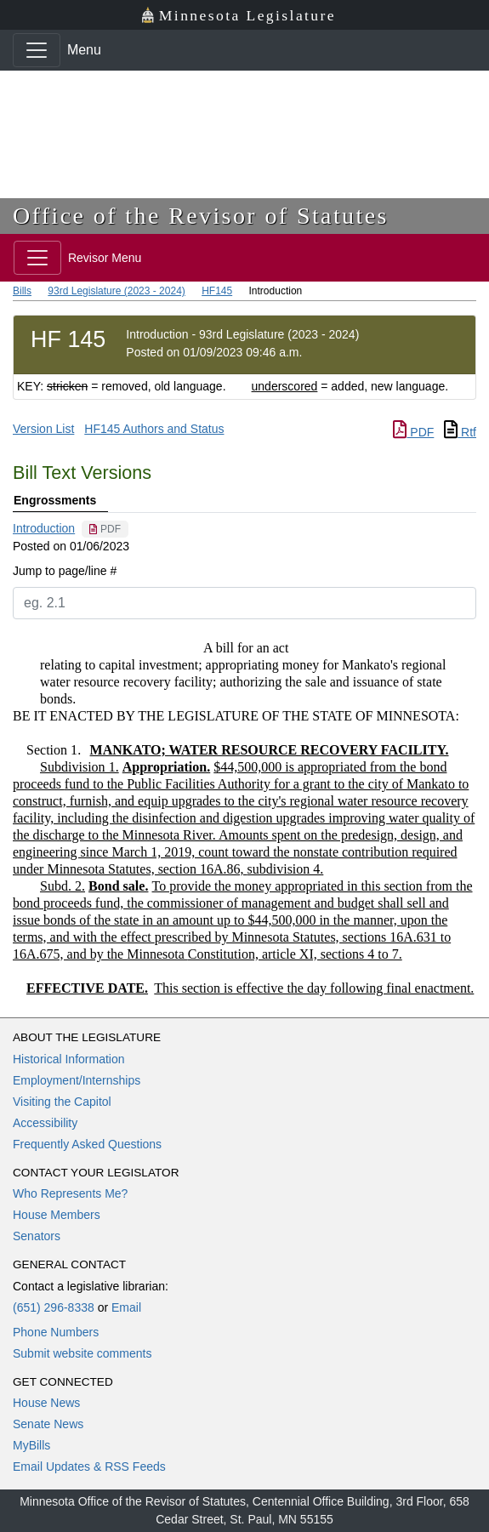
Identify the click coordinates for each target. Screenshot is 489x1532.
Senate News (48, 1424)
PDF (413, 432)
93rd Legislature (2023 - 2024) (116, 291)
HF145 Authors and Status (154, 429)
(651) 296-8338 (53, 1307)
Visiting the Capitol (62, 1101)
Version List (43, 429)
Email (126, 1307)
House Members (56, 1215)
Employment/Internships (76, 1080)
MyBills (31, 1445)
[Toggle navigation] (36, 50)
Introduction (44, 528)
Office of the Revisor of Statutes (201, 215)
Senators (36, 1236)
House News (46, 1403)
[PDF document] (105, 529)
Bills (22, 291)
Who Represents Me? (70, 1193)
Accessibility (45, 1123)
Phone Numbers (56, 1332)
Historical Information (69, 1059)
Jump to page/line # (65, 571)
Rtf (460, 432)
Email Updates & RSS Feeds (89, 1466)
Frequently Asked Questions (87, 1144)
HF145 (217, 291)
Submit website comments (82, 1353)
